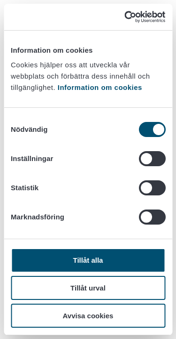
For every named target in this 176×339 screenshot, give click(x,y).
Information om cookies (100, 87)
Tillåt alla (88, 260)
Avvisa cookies (88, 316)
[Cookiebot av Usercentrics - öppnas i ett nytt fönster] (125, 17)
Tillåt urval (88, 288)
